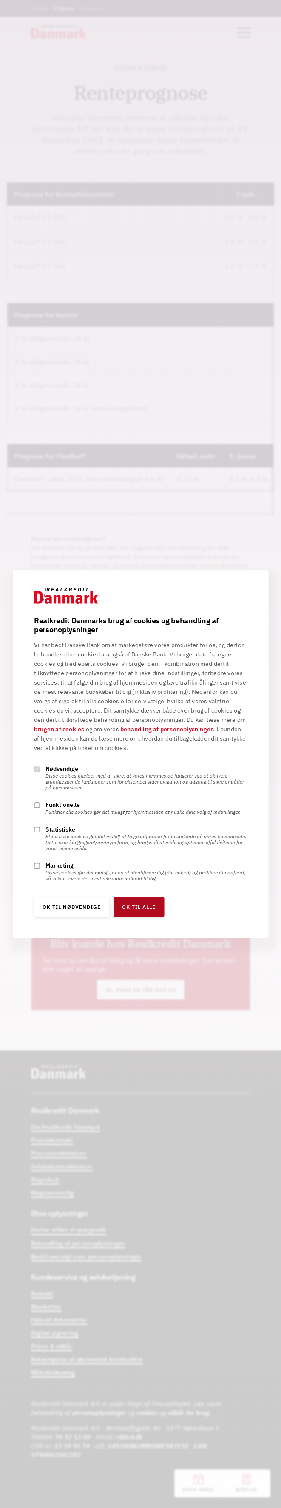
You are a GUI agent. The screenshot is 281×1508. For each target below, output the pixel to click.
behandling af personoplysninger (166, 729)
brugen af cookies (59, 729)
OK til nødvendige (72, 907)
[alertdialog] (140, 754)
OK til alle (139, 907)
